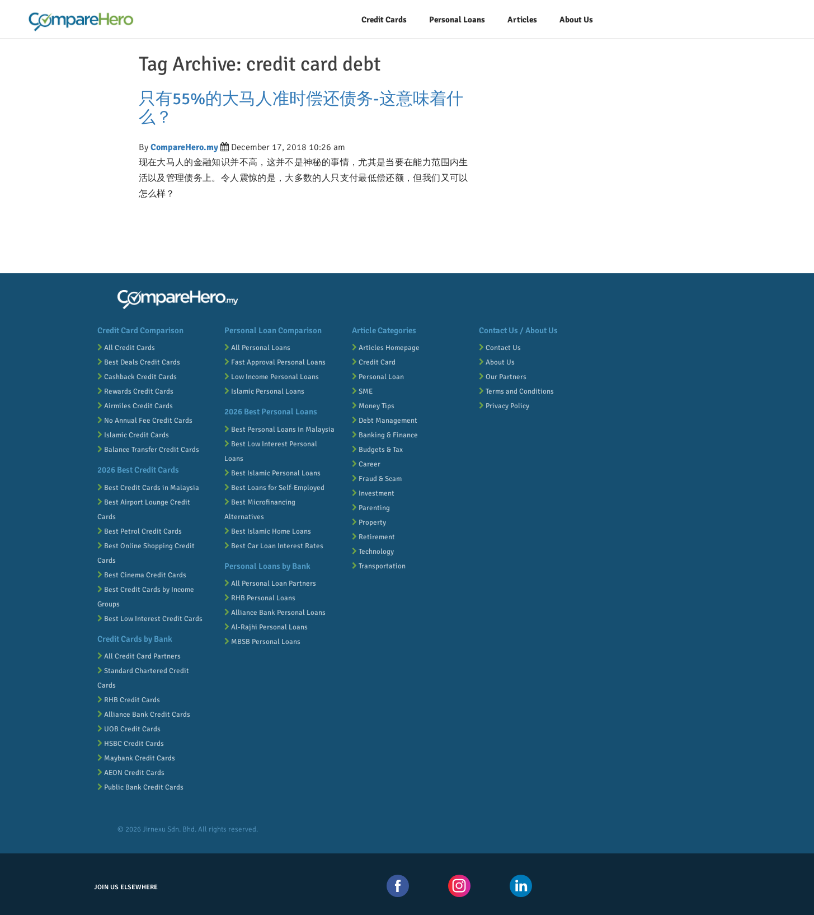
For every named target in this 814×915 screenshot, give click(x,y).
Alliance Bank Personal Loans (275, 612)
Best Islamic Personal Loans (272, 473)
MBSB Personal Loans (262, 641)
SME (362, 391)
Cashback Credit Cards (137, 376)
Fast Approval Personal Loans (275, 362)
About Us (497, 362)
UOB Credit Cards (129, 729)
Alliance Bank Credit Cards (143, 714)
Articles (522, 20)
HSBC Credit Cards (130, 743)
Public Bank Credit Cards (140, 787)
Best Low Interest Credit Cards (150, 618)
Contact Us (500, 347)
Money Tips (373, 406)
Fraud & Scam (377, 478)
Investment (373, 493)
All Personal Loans (257, 347)
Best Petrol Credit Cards (139, 531)
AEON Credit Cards (130, 772)
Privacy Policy (504, 406)
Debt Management (384, 420)
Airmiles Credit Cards (135, 406)
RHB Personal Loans (259, 598)
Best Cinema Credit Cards (141, 575)
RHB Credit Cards (128, 699)
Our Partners (502, 376)
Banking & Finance (385, 435)
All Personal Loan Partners (270, 583)
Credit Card (374, 362)
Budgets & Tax (377, 449)
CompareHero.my (184, 147)
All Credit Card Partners (139, 656)
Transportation (379, 566)
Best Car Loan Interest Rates (273, 545)
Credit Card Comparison (140, 330)
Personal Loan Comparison (273, 330)
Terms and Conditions (516, 391)
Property (369, 522)
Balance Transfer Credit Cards (148, 449)
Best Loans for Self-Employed (274, 487)
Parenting (371, 507)
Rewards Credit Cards (135, 391)
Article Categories (384, 330)
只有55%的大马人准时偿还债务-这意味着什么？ (301, 108)
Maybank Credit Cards (136, 758)
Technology (373, 551)
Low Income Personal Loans (271, 376)
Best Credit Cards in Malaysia (148, 487)
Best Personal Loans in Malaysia (279, 429)
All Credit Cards (126, 347)
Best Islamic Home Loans (267, 531)
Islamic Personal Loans (264, 391)
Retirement (373, 537)
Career (366, 464)
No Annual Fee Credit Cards (144, 420)
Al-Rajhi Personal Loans (266, 627)
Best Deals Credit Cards (138, 362)
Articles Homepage (386, 347)
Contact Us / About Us (518, 330)
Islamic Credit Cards (133, 435)
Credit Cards (384, 20)
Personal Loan (378, 376)
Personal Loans (457, 20)
